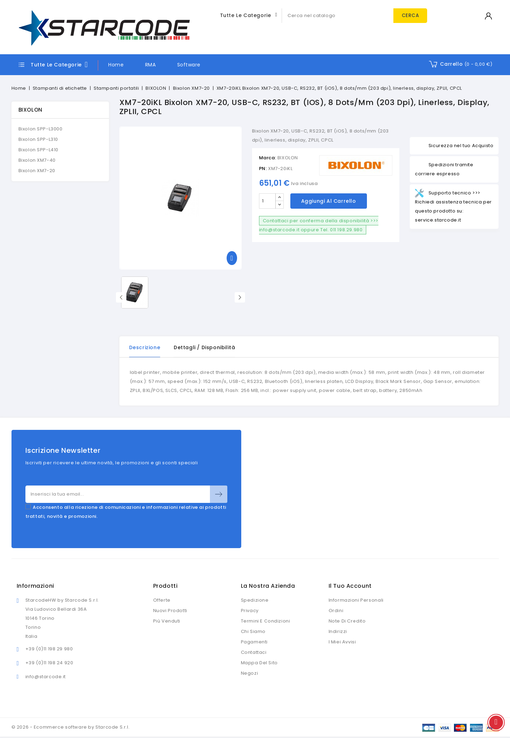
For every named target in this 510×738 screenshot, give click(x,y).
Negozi (249, 673)
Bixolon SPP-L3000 (40, 129)
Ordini (336, 611)
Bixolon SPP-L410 (38, 149)
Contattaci (254, 652)
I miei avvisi (342, 642)
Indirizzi (338, 631)
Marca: (267, 157)
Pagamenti (254, 642)
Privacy (250, 611)
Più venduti (167, 621)
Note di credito (347, 621)
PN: (263, 168)
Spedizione (255, 600)
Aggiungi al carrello (328, 201)
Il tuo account (350, 586)
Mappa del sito (259, 663)
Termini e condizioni (265, 621)
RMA (150, 64)
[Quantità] (267, 201)
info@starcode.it (45, 677)
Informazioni (35, 586)
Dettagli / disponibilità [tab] (204, 347)
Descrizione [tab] (144, 347)
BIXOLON (30, 109)
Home (116, 64)
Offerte (162, 600)
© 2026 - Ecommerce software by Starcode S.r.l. (70, 727)
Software (189, 64)
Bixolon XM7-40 (37, 160)
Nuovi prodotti (170, 611)
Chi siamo (253, 631)
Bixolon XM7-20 (36, 170)
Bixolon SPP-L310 (38, 139)
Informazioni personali (356, 600)
